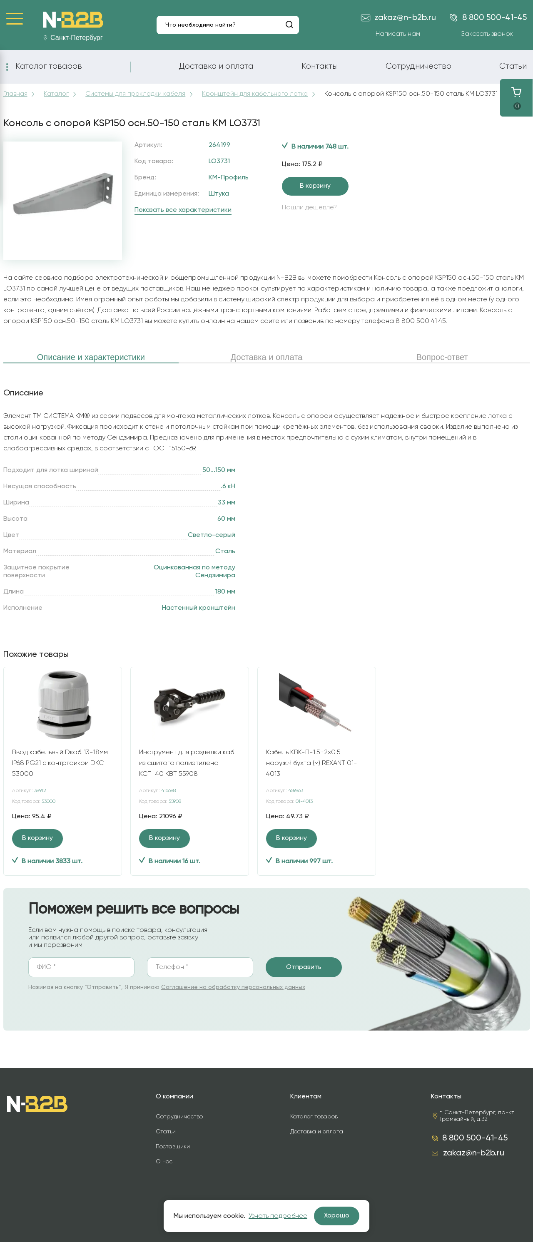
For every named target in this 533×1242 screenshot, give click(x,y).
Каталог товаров (48, 66)
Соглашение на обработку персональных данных (233, 987)
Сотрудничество (418, 66)
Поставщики (173, 1147)
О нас (164, 1162)
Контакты (319, 66)
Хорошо (336, 1215)
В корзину (315, 186)
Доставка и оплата (216, 66)
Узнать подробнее (278, 1216)
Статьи (513, 66)
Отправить (303, 967)
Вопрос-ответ (442, 357)
